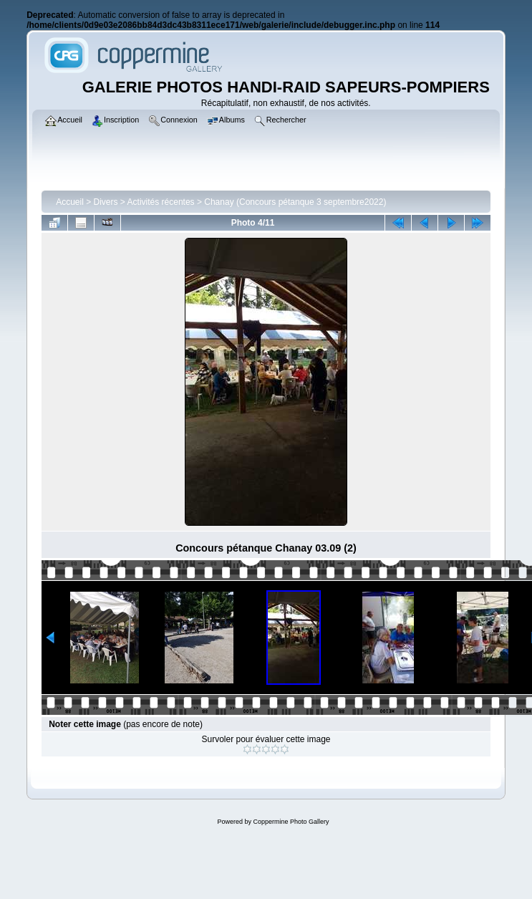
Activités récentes (161, 202)
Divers (106, 202)
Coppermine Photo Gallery (291, 821)
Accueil (70, 202)
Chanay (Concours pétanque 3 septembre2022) (295, 202)
